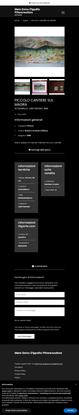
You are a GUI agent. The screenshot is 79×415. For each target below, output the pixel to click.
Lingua (17, 378)
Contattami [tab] (39, 266)
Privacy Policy (20, 371)
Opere (25, 21)
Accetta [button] (70, 410)
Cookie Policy (20, 374)
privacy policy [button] (7, 391)
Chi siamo (19, 367)
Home (17, 21)
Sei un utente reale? (23, 321)
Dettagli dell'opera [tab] (39, 149)
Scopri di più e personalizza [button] (16, 410)
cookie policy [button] (23, 395)
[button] (76, 384)
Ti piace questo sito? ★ (39, 364)
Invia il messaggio (24, 336)
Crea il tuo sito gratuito (39, 3)
